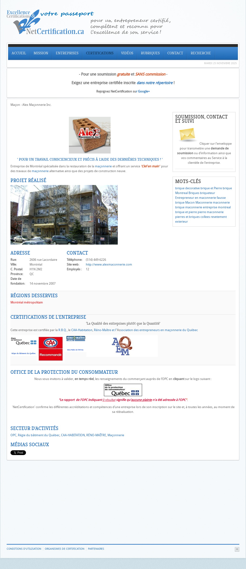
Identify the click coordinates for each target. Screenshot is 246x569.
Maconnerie (203, 202)
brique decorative (187, 188)
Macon (190, 202)
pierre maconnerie (211, 212)
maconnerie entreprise (201, 207)
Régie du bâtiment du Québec (39, 435)
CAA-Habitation (81, 330)
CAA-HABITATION (73, 435)
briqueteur (207, 193)
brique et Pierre (211, 188)
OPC (13, 435)
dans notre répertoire (155, 83)
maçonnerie (103, 166)
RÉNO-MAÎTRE (96, 435)
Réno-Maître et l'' (105, 330)
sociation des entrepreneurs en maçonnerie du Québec (159, 330)
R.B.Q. (62, 330)
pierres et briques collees (192, 217)
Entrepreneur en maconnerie (195, 198)
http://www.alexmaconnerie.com (109, 264)
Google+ (144, 91)
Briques (194, 193)
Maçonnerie (116, 435)
